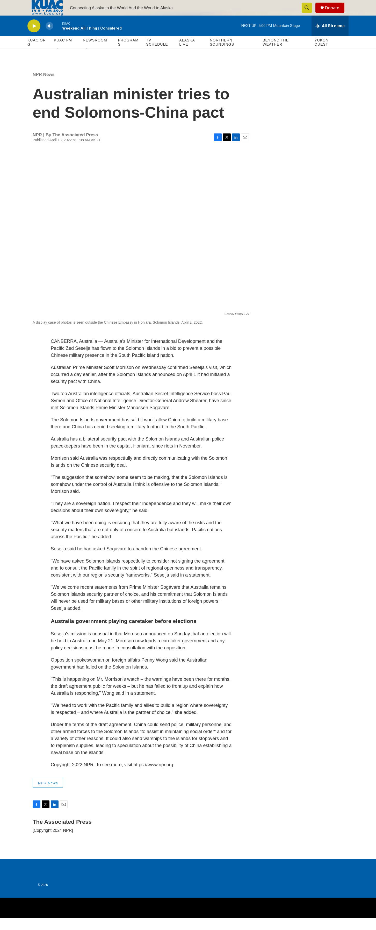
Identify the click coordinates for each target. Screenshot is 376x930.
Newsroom (95, 52)
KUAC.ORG (36, 54)
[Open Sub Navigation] (58, 60)
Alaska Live (187, 54)
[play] (34, 38)
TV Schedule (157, 54)
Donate (335, 13)
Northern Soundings (222, 54)
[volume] (49, 38)
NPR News (44, 86)
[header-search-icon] (309, 14)
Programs (128, 54)
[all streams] (330, 37)
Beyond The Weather (276, 54)
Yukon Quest (321, 54)
